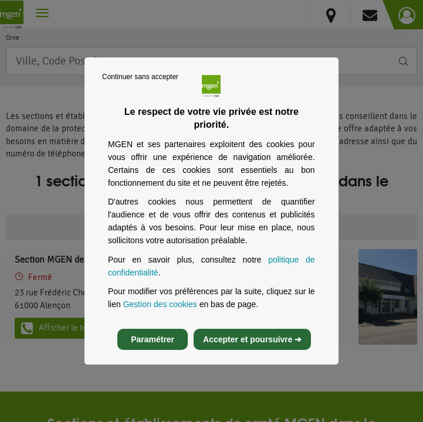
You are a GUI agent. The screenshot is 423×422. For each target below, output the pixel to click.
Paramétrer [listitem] (152, 344)
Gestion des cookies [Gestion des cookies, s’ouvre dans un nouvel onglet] (160, 309)
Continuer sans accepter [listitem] (140, 82)
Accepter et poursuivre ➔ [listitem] (252, 344)
